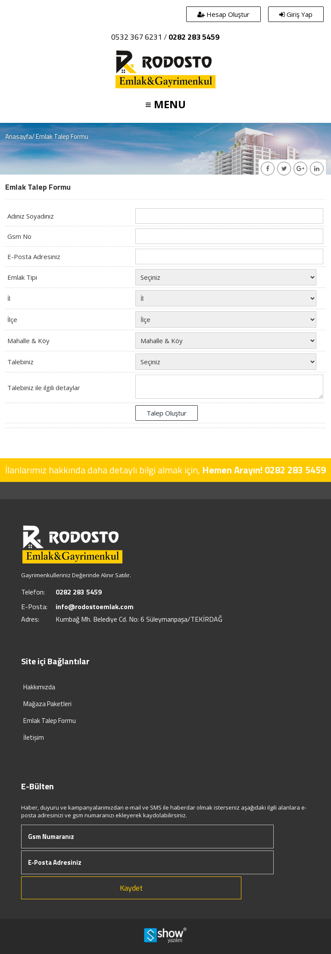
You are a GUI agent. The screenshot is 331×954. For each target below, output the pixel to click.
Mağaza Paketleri (47, 704)
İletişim (33, 737)
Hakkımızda (39, 687)
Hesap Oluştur (223, 14)
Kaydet (131, 888)
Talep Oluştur (167, 413)
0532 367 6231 (136, 37)
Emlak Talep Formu (49, 721)
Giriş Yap (295, 14)
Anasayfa (18, 136)
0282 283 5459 (194, 37)
